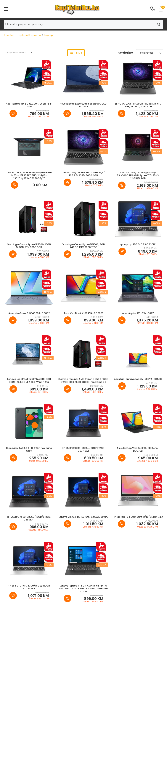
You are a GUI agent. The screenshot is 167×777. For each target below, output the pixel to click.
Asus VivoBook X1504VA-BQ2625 (83, 313)
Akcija (48, 82)
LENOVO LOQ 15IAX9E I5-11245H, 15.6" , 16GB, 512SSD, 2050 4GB (138, 105)
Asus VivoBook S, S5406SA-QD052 (29, 313)
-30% (103, 82)
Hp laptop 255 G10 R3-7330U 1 (138, 244)
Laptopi (48, 35)
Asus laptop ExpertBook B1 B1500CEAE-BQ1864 (83, 105)
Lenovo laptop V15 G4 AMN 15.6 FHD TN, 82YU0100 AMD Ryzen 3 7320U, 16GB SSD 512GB (83, 588)
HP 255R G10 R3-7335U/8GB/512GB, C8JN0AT (83, 449)
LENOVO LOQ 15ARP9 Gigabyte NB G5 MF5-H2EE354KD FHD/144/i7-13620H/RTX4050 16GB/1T (29, 175)
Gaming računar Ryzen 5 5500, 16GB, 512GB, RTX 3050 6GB (29, 246)
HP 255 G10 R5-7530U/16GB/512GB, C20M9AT (29, 587)
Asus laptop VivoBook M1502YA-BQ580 (138, 379)
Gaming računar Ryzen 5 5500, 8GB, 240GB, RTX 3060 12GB (83, 246)
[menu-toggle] (6, 9)
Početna (9, 35)
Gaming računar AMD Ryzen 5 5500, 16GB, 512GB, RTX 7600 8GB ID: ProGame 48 (83, 380)
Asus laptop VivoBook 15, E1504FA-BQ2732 (138, 449)
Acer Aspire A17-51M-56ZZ (138, 313)
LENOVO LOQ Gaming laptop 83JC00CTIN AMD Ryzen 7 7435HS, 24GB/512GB (138, 175)
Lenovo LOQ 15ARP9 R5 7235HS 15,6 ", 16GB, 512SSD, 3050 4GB (83, 174)
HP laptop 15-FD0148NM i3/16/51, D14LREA (138, 517)
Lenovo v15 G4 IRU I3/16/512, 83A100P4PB (83, 517)
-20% (49, 416)
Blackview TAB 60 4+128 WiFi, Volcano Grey (29, 449)
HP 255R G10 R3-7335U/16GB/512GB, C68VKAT (29, 518)
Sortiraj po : (126, 53)
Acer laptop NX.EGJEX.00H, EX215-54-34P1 (29, 105)
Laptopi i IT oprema (29, 35)
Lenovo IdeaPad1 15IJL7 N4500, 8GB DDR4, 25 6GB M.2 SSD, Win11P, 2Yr (29, 380)
